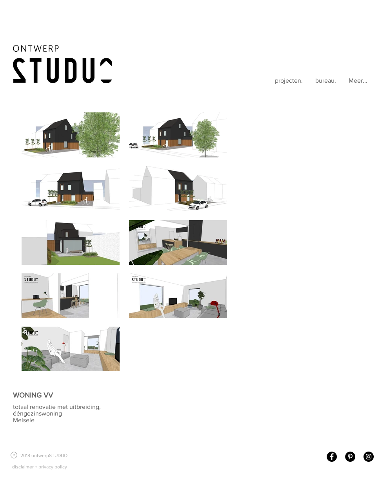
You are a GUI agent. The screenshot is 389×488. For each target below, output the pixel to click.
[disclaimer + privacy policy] (39, 467)
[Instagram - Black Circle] (369, 457)
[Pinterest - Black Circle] (350, 457)
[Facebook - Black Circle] (332, 457)
